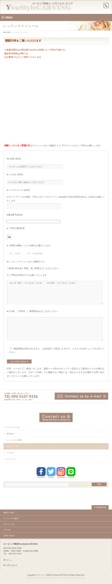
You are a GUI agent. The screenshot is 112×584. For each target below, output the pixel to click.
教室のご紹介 (9, 513)
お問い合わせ (9, 536)
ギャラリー (11, 468)
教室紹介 (10, 443)
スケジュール (12, 456)
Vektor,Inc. (70, 578)
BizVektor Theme (56, 578)
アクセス (10, 462)
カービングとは (13, 436)
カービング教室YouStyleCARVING (52, 575)
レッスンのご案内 (14, 449)
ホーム (9, 560)
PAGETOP (101, 507)
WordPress (42, 578)
